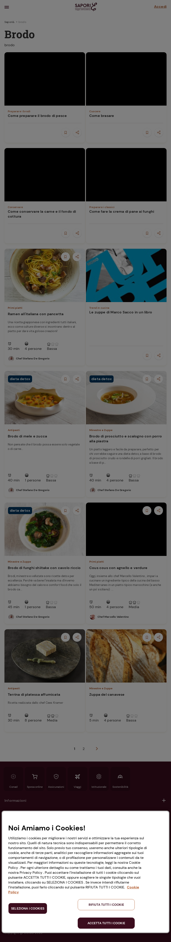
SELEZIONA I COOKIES (27, 908)
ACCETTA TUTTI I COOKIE (106, 923)
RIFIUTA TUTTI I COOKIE (106, 905)
